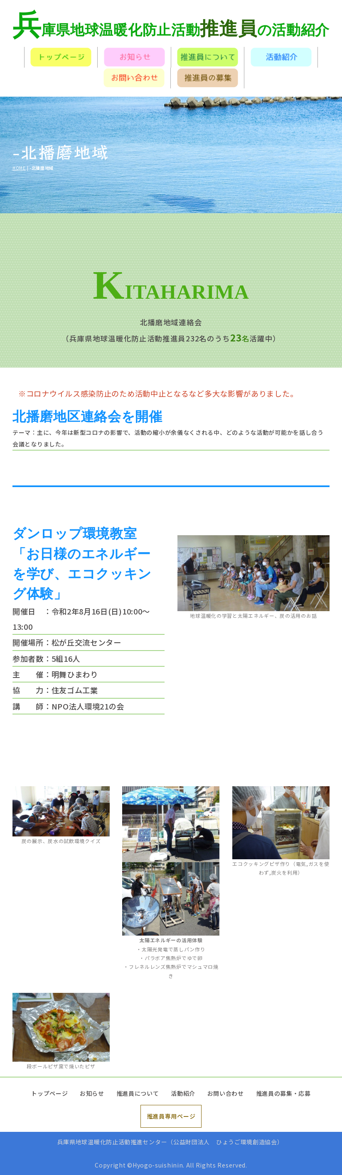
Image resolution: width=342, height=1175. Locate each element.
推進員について (137, 1093)
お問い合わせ (225, 1093)
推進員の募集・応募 (283, 1093)
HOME (19, 168)
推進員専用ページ (171, 1116)
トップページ (49, 1093)
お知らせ (92, 1093)
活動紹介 (183, 1093)
